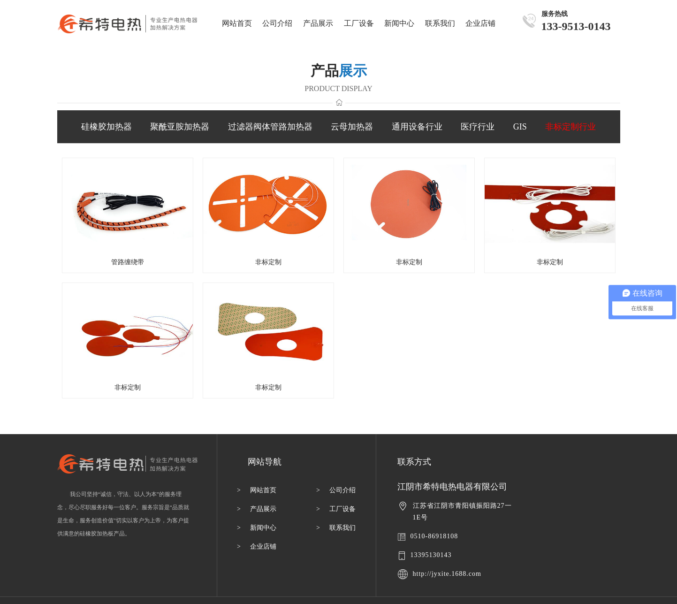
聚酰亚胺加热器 (179, 126)
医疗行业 (477, 126)
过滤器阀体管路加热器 (270, 126)
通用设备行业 (417, 126)
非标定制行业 (570, 126)
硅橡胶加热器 (106, 126)
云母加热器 (352, 126)
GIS (520, 126)
